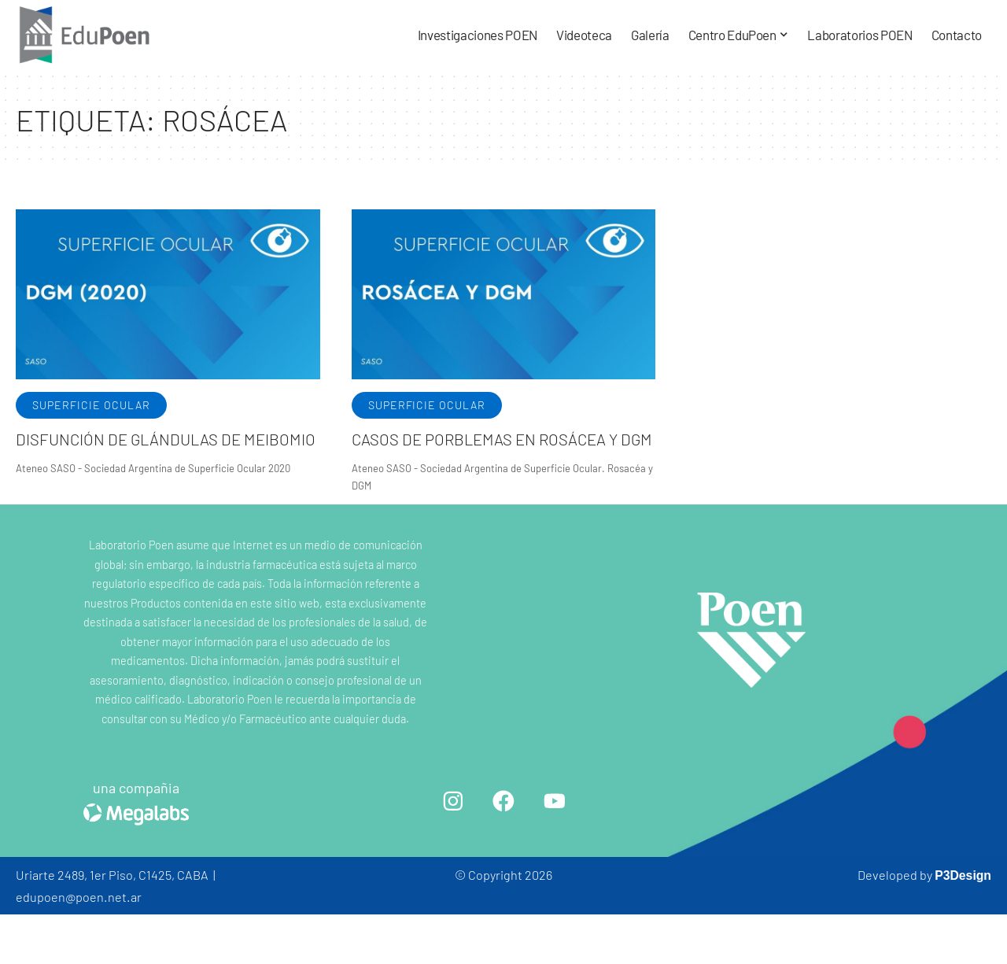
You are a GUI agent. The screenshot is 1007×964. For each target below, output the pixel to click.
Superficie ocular (91, 405)
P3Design (962, 925)
